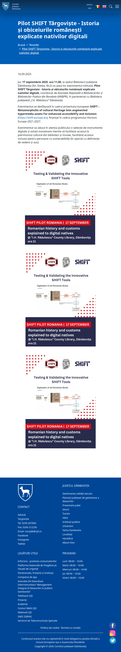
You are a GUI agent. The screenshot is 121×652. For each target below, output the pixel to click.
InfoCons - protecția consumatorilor (37, 561)
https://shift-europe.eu (33, 117)
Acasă (21, 45)
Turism (66, 513)
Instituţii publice (71, 521)
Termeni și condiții (71, 627)
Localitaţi (67, 534)
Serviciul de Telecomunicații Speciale (37, 620)
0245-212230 (30, 527)
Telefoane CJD (25, 595)
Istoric (66, 509)
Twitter (21, 543)
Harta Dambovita (72, 530)
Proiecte (22, 599)
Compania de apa (27, 577)
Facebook (23, 535)
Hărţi (65, 517)
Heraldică (68, 538)
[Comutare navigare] (116, 6)
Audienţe (23, 604)
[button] (110, 6)
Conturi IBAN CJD (27, 608)
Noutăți (34, 45)
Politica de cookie (50, 627)
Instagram (23, 539)
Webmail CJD (25, 612)
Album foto (69, 542)
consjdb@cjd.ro (33, 531)
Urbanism (68, 526)
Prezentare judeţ (72, 505)
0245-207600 (29, 523)
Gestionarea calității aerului (77, 493)
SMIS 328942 (25, 616)
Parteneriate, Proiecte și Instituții (35, 572)
